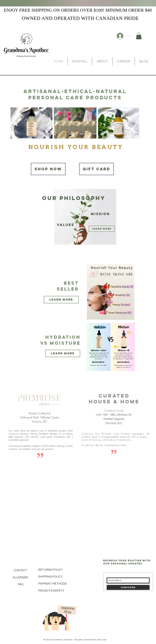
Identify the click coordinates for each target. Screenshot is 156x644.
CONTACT (20, 570)
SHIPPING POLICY (50, 576)
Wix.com (102, 640)
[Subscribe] (128, 587)
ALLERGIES (20, 577)
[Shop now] (48, 169)
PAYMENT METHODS (52, 583)
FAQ (20, 584)
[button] (139, 35)
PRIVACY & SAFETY (51, 590)
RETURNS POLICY (50, 569)
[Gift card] (96, 169)
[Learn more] (102, 229)
